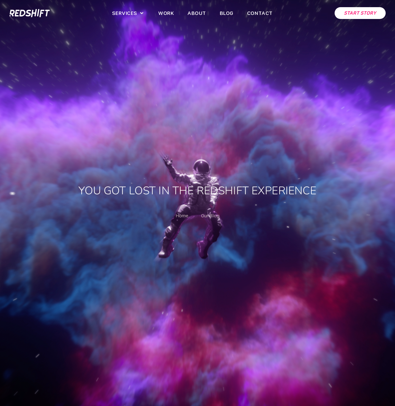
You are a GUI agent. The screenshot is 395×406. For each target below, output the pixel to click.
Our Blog (210, 216)
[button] (128, 13)
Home (182, 216)
